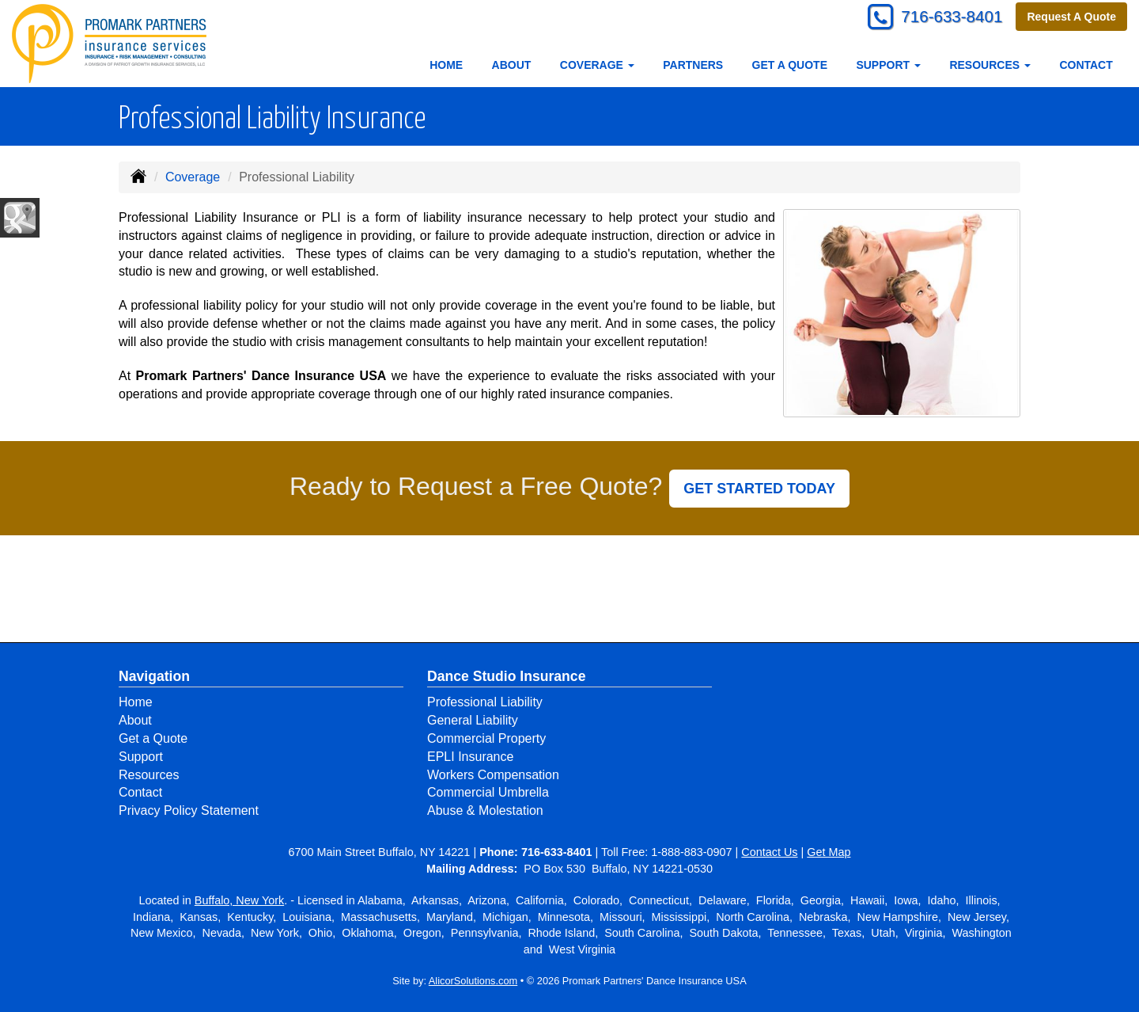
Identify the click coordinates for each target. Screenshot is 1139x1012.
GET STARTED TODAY (759, 488)
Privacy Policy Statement (189, 810)
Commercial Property (486, 738)
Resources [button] (990, 65)
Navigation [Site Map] (154, 676)
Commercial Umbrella (488, 792)
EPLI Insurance (470, 756)
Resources (149, 775)
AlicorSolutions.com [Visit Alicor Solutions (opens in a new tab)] (473, 981)
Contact (1085, 65)
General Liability (472, 720)
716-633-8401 (946, 18)
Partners (693, 65)
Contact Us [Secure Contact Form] (769, 852)
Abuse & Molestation (485, 810)
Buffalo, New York (239, 900)
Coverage (192, 177)
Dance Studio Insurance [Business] (506, 676)
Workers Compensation (493, 775)
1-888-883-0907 (691, 852)
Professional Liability (485, 702)
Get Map (828, 852)
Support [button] (888, 65)
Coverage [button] (597, 65)
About (512, 65)
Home (446, 65)
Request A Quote (1071, 17)
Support (141, 756)
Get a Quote (789, 65)
